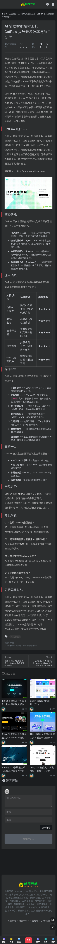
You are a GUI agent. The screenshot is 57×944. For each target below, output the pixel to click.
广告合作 (34, 920)
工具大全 (13, 14)
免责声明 (23, 920)
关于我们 (45, 920)
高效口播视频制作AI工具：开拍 (41, 703)
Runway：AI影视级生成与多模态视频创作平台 (13, 769)
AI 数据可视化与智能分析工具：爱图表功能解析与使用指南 (42, 736)
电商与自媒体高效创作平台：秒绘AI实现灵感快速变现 (14, 703)
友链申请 (11, 920)
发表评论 (46, 827)
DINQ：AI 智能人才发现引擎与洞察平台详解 (42, 769)
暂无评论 (12, 780)
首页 (5, 14)
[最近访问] (47, 4)
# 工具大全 (15, 637)
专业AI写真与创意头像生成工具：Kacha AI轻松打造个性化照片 (14, 736)
